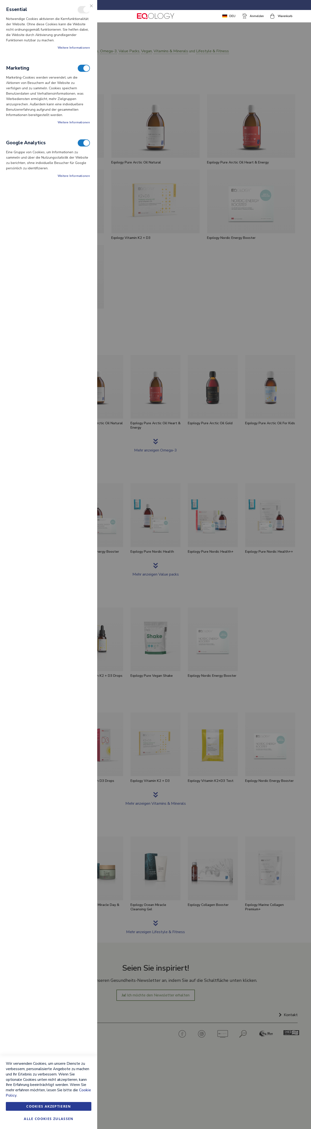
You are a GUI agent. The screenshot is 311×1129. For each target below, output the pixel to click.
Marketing (84, 68)
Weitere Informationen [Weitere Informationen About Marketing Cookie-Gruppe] (74, 122)
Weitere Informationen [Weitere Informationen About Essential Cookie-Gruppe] (74, 48)
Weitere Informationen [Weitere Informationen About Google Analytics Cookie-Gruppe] (74, 176)
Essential (84, 9)
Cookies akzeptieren (48, 1106)
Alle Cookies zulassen (48, 1118)
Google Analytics (84, 142)
